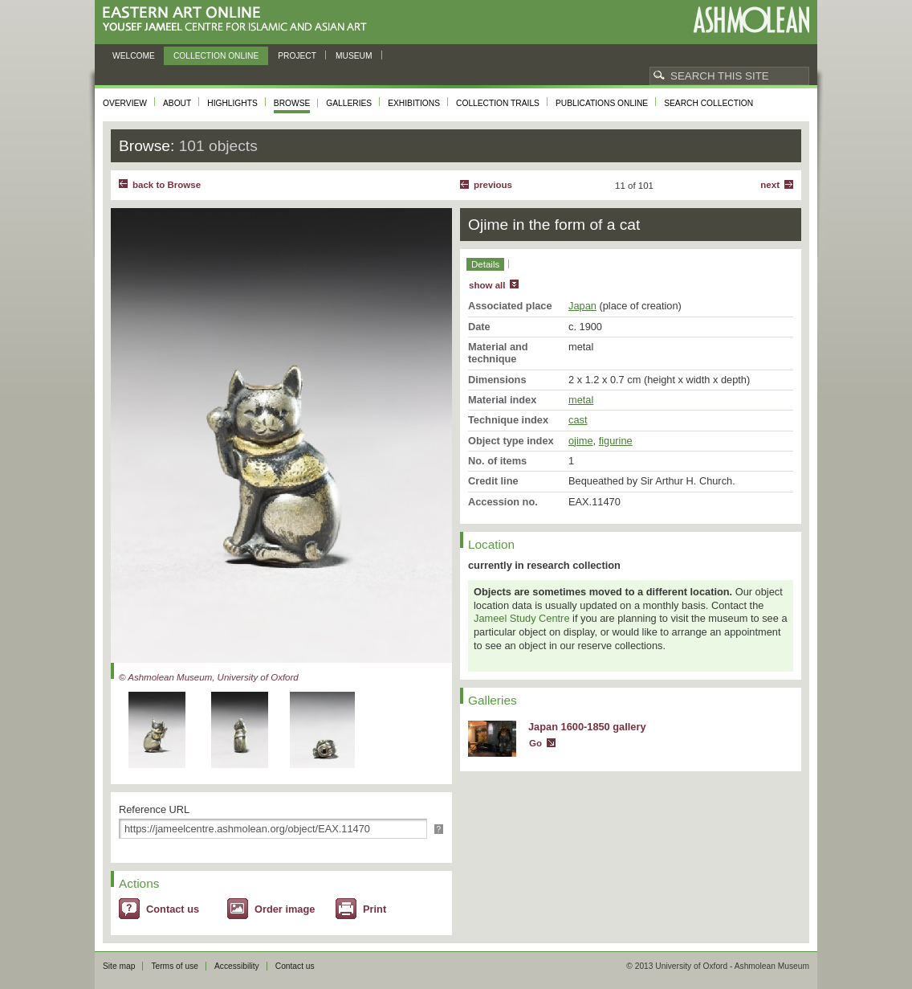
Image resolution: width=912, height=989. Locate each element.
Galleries (349, 103)
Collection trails (497, 103)
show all (487, 285)
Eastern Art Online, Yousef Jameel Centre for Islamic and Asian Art (239, 19)
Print (374, 909)
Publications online (602, 103)
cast (577, 420)
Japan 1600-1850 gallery (587, 727)
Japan (582, 306)
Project (297, 55)
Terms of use (174, 966)
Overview (125, 103)
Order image (284, 909)
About (177, 103)
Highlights (232, 103)
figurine (616, 441)
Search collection (708, 103)
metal (580, 400)
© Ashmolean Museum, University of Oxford (209, 677)
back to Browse (166, 185)
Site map (119, 966)
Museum (354, 55)
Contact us (172, 909)
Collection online (216, 55)
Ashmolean (751, 19)
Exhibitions (414, 103)
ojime (580, 441)
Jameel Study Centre (522, 618)
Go (535, 743)
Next (770, 185)
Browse (292, 103)
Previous (493, 185)
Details (485, 264)
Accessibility (236, 966)
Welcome (133, 55)
